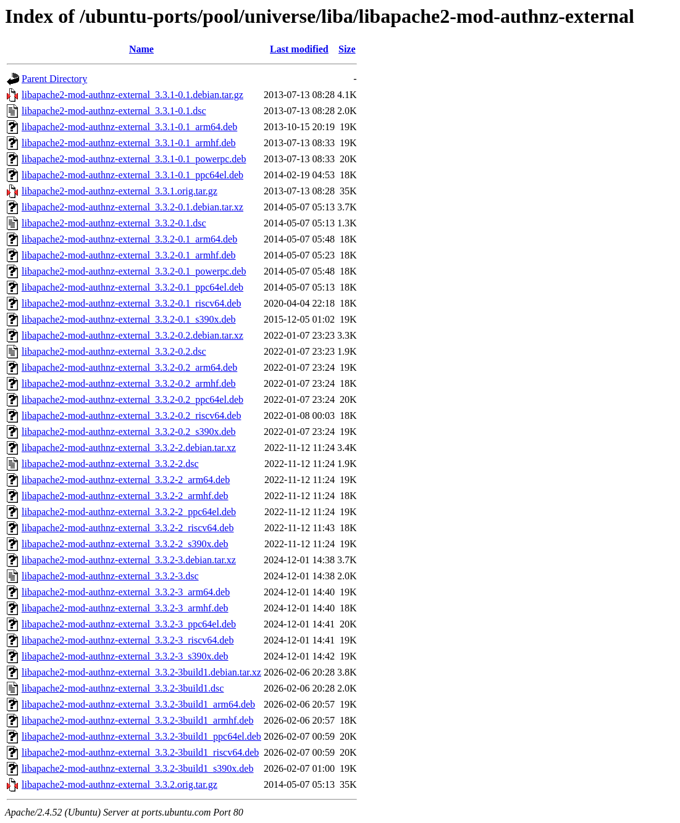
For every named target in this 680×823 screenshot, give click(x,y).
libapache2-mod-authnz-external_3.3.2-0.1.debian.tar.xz (132, 207)
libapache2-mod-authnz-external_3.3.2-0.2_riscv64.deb (131, 415)
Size (347, 49)
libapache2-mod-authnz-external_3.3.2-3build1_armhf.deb (137, 720)
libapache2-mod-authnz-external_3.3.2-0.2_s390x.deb (129, 431)
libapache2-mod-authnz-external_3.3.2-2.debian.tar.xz (129, 447)
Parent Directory (54, 78)
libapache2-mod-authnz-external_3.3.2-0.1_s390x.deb (129, 319)
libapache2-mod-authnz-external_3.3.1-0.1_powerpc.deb (134, 159)
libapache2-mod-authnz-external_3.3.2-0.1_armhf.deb (129, 255)
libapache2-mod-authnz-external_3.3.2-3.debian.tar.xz (129, 560)
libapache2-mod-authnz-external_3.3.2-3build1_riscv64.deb (140, 752)
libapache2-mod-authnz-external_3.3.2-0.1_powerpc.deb (134, 271)
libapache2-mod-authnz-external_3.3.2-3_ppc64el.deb (129, 624)
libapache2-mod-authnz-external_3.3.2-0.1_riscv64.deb (131, 303)
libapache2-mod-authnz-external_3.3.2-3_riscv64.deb (127, 640)
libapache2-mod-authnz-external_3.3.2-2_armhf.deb (125, 495)
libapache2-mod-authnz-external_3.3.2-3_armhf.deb (125, 608)
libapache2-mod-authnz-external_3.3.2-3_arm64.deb (126, 592)
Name (141, 49)
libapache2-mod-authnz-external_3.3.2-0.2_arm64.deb (129, 367)
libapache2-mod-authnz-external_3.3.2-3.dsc (110, 576)
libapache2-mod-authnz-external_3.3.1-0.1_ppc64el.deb (132, 175)
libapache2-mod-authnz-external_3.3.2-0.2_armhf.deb (129, 383)
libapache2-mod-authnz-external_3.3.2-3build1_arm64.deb (138, 704)
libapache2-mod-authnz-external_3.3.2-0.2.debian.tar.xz (132, 335)
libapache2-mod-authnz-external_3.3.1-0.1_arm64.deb (129, 127)
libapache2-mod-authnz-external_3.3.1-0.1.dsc (114, 110)
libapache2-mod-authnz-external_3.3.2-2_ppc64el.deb (129, 512)
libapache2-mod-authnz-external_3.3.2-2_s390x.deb (125, 544)
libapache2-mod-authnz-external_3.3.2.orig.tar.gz (119, 784)
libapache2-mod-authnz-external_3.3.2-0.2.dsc (114, 351)
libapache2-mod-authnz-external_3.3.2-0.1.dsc (114, 223)
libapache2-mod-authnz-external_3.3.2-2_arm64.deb (126, 479)
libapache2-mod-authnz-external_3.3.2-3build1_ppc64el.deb (141, 736)
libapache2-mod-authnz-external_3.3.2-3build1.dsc (123, 688)
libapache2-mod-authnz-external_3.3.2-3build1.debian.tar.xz (141, 672)
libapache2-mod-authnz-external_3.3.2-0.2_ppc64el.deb (132, 399)
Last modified (299, 49)
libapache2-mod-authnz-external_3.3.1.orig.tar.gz (119, 191)
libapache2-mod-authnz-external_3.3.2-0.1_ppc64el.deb (132, 287)
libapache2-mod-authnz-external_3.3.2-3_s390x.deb (125, 656)
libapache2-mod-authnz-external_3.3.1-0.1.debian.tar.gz (132, 94)
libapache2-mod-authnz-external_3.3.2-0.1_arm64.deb (129, 239)
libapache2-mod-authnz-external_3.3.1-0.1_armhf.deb (129, 143)
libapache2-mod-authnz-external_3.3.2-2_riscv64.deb (127, 528)
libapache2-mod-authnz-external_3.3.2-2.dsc (110, 463)
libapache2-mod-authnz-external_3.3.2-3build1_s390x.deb (137, 768)
